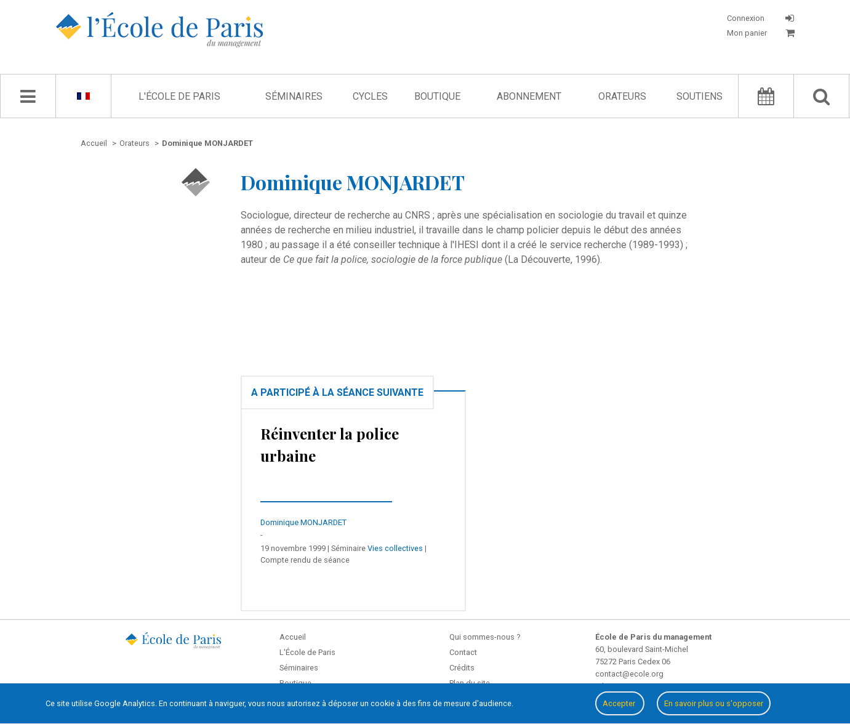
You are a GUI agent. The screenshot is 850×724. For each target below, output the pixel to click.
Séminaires (294, 96)
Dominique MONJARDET (303, 522)
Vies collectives (395, 548)
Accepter (620, 703)
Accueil (292, 637)
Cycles (370, 96)
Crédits (462, 667)
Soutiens (699, 96)
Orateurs (622, 96)
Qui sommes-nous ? (484, 637)
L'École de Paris (179, 96)
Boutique (437, 96)
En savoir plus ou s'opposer (713, 703)
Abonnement (529, 96)
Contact (463, 652)
